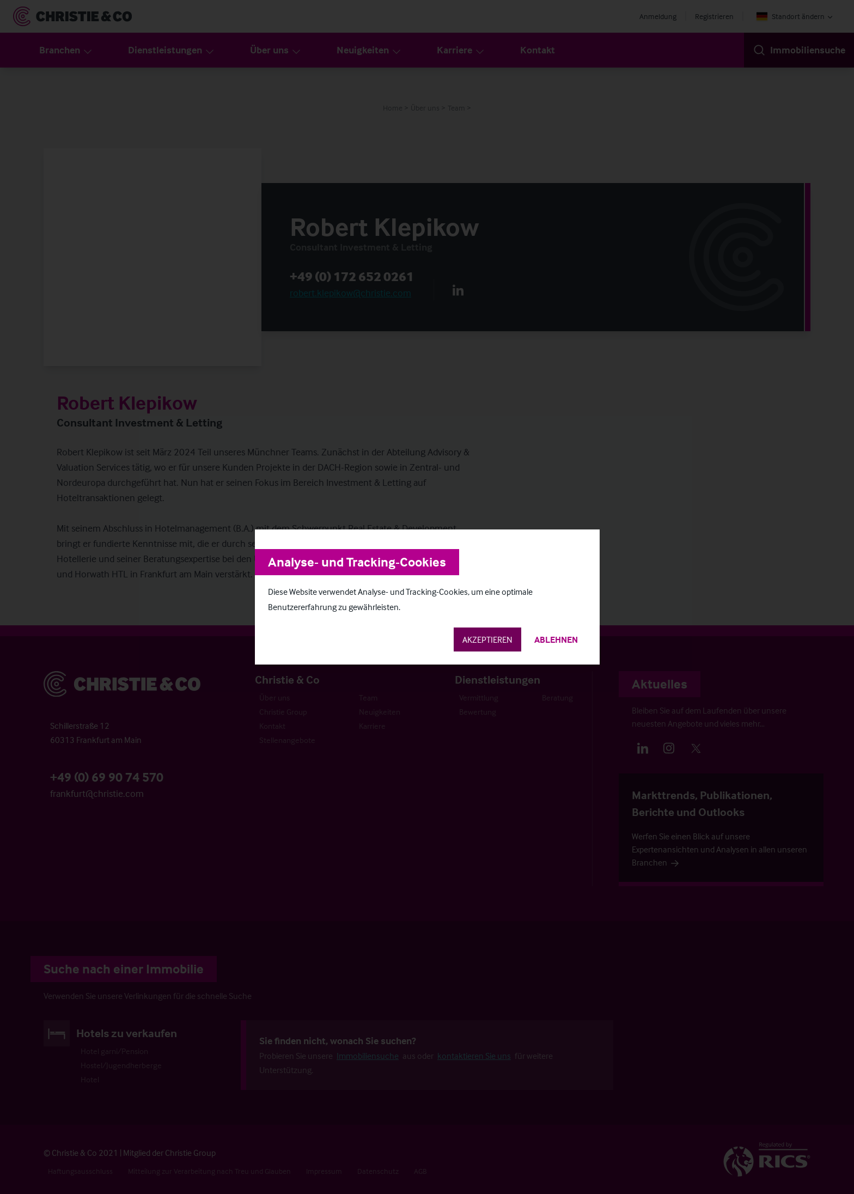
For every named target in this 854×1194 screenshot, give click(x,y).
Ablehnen (556, 639)
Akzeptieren (487, 639)
